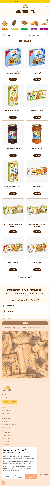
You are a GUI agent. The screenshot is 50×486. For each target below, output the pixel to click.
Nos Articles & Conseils (9, 424)
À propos (4, 407)
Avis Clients (5, 444)
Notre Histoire (6, 413)
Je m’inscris (25, 323)
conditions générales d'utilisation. (28, 329)
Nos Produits (5, 421)
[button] (3, 6)
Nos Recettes (6, 427)
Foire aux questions (7, 435)
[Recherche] (46, 6)
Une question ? (6, 432)
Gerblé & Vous (6, 418)
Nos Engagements (7, 410)
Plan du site (5, 441)
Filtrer (8, 35)
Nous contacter (6, 438)
